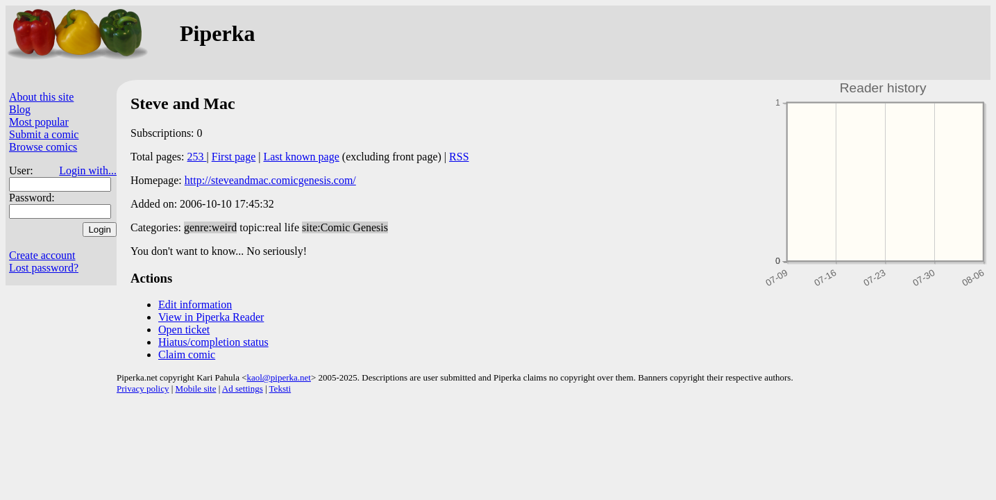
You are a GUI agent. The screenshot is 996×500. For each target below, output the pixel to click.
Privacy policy (143, 388)
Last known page (301, 156)
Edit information (195, 304)
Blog (20, 109)
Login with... (88, 170)
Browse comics (43, 147)
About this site (41, 97)
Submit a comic (43, 134)
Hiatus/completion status (213, 342)
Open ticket (184, 329)
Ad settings (242, 388)
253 (197, 156)
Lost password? (43, 268)
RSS (459, 156)
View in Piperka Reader (211, 317)
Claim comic (186, 354)
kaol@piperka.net (278, 377)
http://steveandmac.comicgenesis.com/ (270, 180)
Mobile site (196, 388)
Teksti (280, 388)
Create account (42, 255)
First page (234, 156)
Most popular (39, 122)
